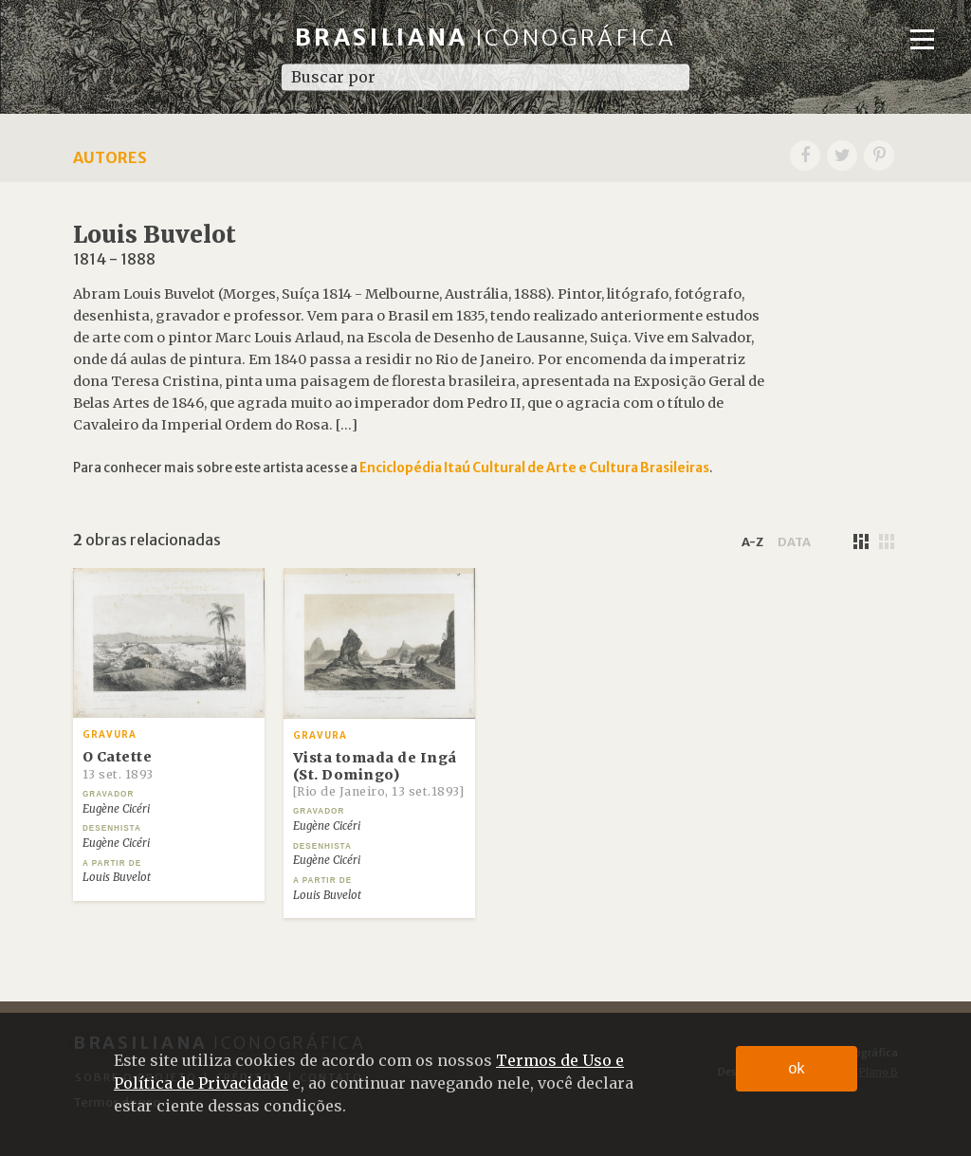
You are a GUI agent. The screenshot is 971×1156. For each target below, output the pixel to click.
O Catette (118, 764)
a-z (752, 541)
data (794, 541)
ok (797, 1068)
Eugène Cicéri (116, 809)
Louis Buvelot (116, 877)
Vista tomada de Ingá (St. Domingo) (379, 773)
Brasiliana (486, 37)
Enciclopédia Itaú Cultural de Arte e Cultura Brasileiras (534, 468)
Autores (110, 157)
